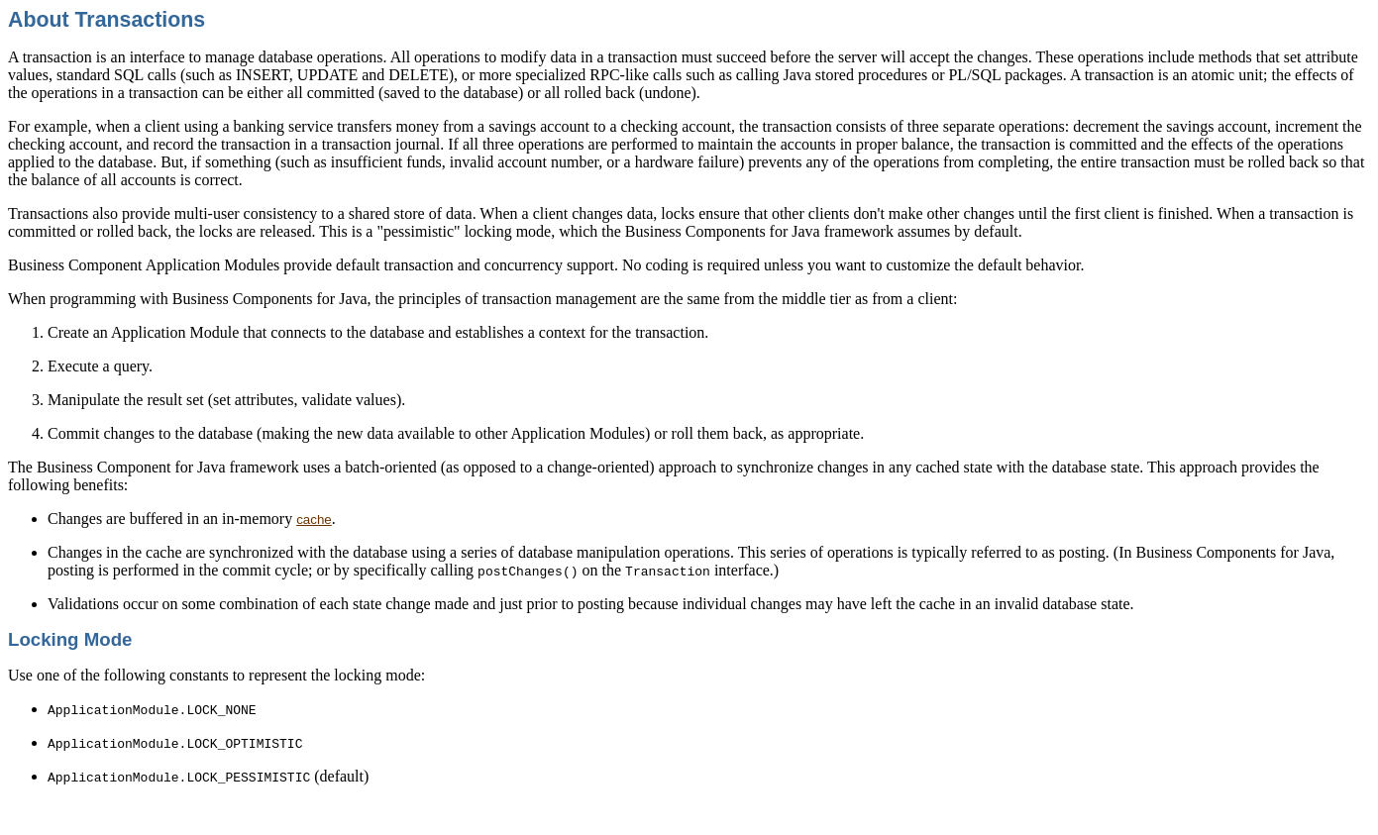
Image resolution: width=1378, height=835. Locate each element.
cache (314, 519)
